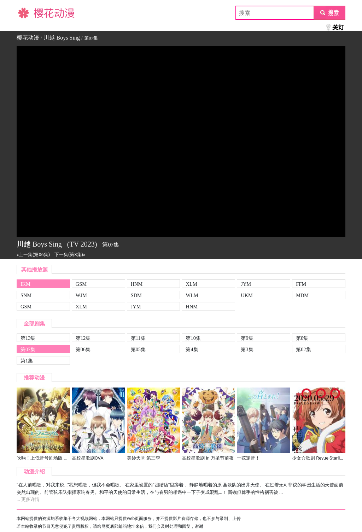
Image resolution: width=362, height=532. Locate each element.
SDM (136, 295)
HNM (137, 284)
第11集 (138, 338)
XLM (191, 284)
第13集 (28, 338)
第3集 (247, 349)
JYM (246, 284)
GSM (81, 284)
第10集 (193, 338)
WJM (81, 295)
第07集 (28, 349)
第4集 (192, 349)
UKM (247, 295)
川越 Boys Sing (61, 38)
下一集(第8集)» (69, 254)
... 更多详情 (28, 499)
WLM (192, 295)
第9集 (247, 338)
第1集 (27, 360)
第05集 (138, 349)
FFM (301, 284)
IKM (25, 284)
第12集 (83, 338)
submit (329, 12)
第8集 (302, 338)
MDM (302, 295)
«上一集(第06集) (33, 254)
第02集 (303, 349)
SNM (26, 295)
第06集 (83, 349)
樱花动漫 (28, 12)
